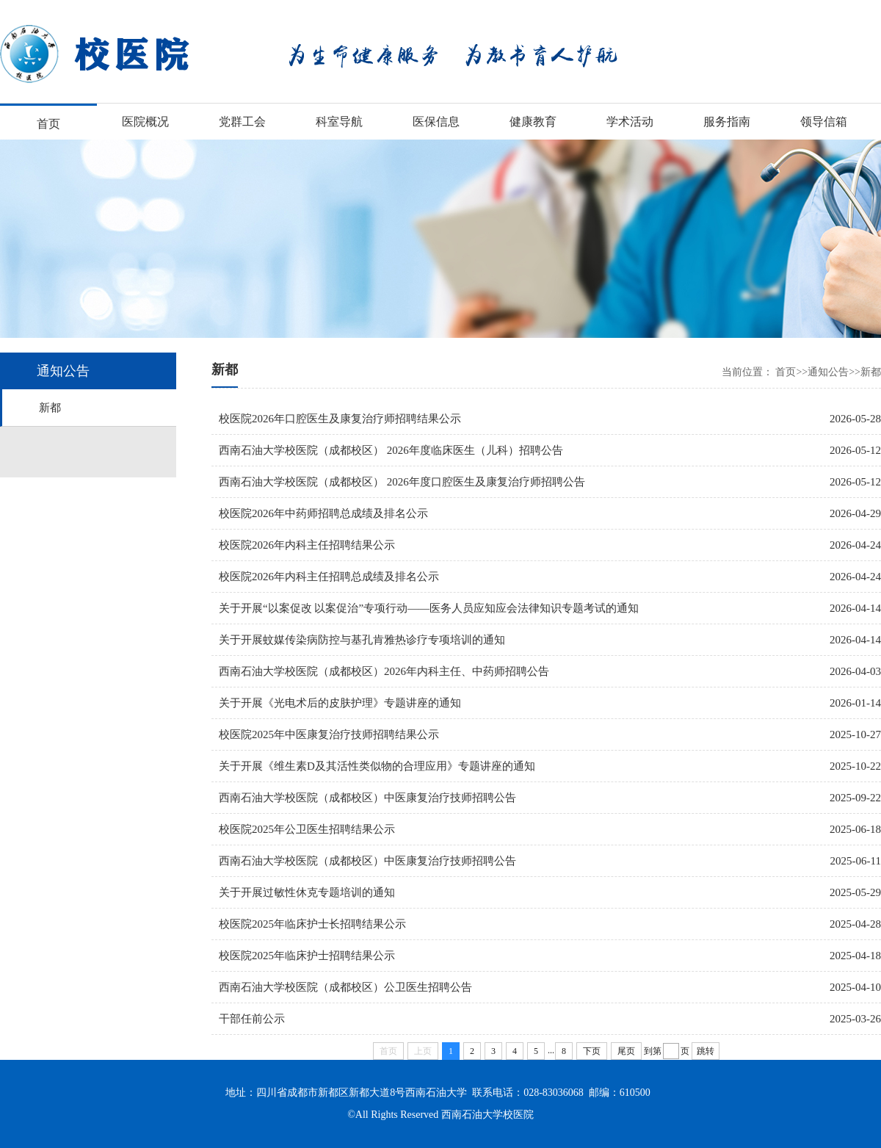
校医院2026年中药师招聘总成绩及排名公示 (327, 513)
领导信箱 (823, 121)
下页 (592, 1051)
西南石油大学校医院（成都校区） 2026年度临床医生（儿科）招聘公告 (394, 450)
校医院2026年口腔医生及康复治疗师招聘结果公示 (343, 419)
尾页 (626, 1051)
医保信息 (436, 121)
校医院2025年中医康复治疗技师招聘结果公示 (332, 734)
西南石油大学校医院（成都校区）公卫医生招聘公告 (349, 987)
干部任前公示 (255, 1019)
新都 (50, 408)
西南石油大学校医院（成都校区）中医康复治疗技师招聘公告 (371, 798)
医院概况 (145, 121)
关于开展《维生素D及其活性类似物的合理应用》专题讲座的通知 (381, 766)
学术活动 (629, 121)
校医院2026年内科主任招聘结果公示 (310, 545)
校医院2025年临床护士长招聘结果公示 (316, 924)
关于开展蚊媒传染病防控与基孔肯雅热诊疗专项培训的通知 (365, 640)
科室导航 (339, 121)
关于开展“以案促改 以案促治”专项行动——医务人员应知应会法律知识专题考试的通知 (432, 608)
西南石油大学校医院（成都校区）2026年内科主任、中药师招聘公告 (387, 671)
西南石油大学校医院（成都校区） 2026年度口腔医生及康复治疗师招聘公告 (405, 482)
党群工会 (242, 121)
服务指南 (726, 121)
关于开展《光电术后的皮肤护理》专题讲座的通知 (343, 703)
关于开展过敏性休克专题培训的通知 (310, 892)
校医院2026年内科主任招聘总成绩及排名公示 (332, 576)
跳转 (705, 1051)
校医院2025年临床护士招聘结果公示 (310, 955)
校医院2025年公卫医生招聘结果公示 (310, 829)
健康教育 (533, 121)
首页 (48, 124)
